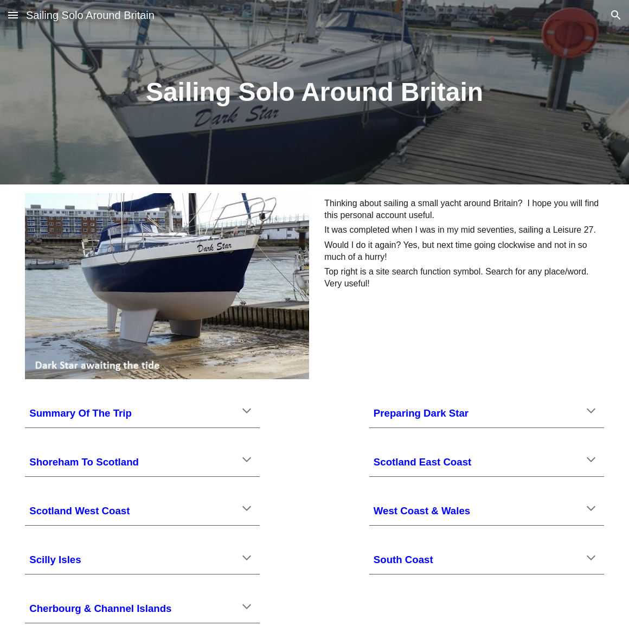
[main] (314, 92)
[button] (13, 15)
